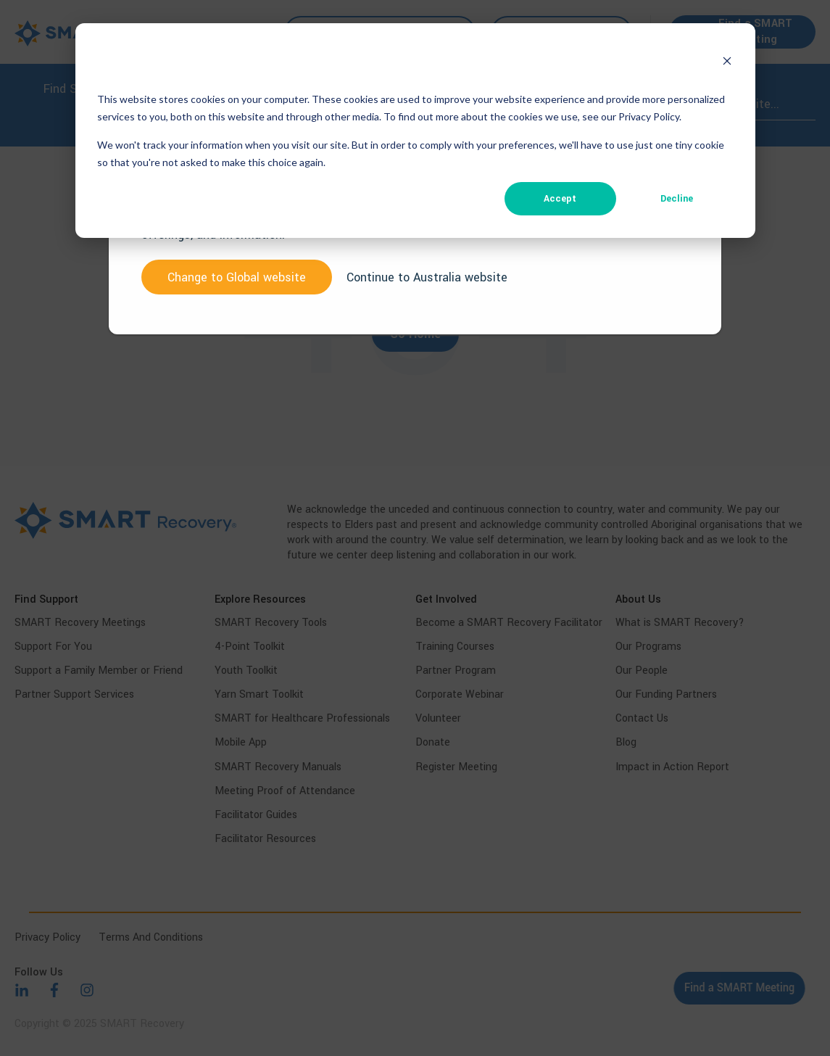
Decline (676, 198)
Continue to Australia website (426, 277)
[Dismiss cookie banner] (727, 63)
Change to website (236, 277)
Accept (560, 198)
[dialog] (415, 130)
